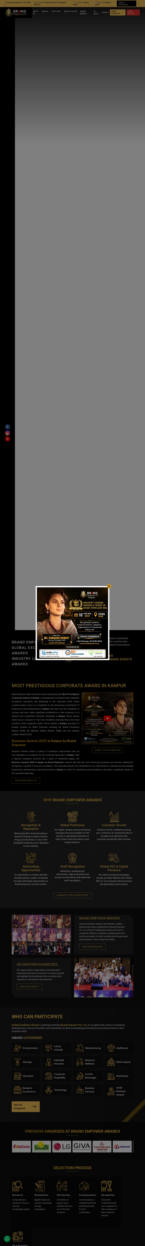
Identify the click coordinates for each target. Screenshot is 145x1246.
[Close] (109, 586)
